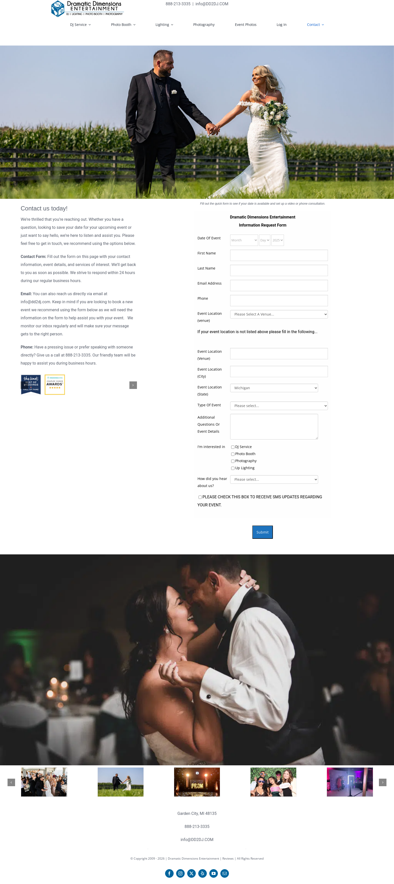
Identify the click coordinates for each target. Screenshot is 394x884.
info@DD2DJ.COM (211, 4)
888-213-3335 (78, 355)
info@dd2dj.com (35, 301)
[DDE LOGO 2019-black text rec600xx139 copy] (87, 9)
